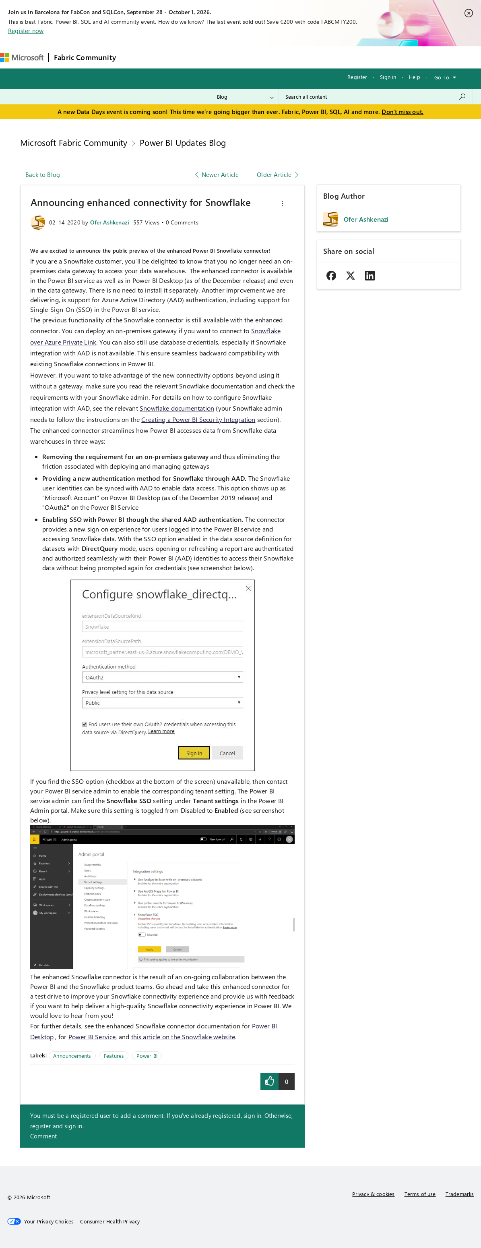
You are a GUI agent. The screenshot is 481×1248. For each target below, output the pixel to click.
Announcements (72, 1055)
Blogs (274, 57)
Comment (43, 1136)
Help (414, 76)
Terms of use (420, 1193)
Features (114, 1055)
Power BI (146, 1055)
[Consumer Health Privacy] (110, 1221)
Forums (134, 57)
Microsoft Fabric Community (74, 142)
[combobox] (376, 96)
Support (339, 57)
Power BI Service (92, 1036)
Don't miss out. (402, 112)
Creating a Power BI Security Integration (198, 419)
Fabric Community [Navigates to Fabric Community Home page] (85, 57)
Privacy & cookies (373, 1193)
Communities (238, 57)
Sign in (388, 76)
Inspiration (169, 57)
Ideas (202, 57)
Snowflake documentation (177, 408)
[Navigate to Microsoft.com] (21, 57)
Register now (25, 31)
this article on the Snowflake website (183, 1036)
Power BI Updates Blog (183, 142)
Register (357, 76)
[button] (282, 203)
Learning (305, 57)
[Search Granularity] (245, 96)
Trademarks (460, 1193)
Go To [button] (441, 77)
